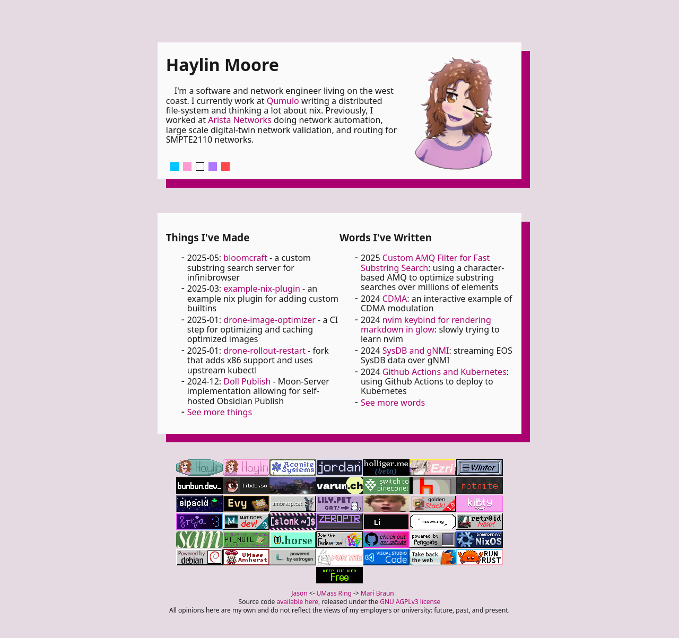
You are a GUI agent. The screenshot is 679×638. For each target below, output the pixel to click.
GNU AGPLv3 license (410, 601)
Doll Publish (247, 381)
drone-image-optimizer (269, 320)
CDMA (394, 298)
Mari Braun (377, 593)
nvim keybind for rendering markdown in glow (426, 324)
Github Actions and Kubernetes (444, 372)
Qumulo (283, 101)
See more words (393, 402)
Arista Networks (240, 120)
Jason (299, 593)
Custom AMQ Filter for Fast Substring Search (425, 262)
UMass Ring (334, 593)
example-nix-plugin (261, 288)
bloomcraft (245, 258)
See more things (219, 412)
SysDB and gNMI (415, 350)
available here (298, 601)
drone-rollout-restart (264, 350)
